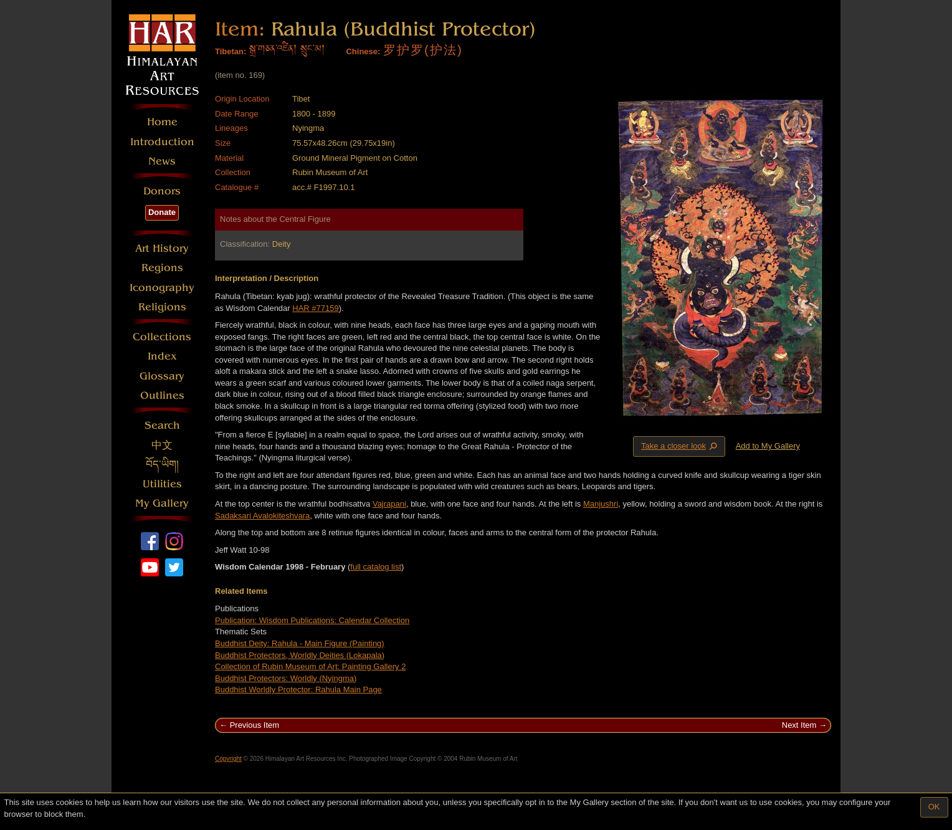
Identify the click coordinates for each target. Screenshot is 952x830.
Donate (162, 212)
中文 (162, 445)
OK (934, 806)
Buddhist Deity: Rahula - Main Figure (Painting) (299, 643)
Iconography (162, 287)
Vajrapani (389, 503)
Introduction (162, 142)
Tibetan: (230, 51)
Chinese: (363, 51)
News (162, 161)
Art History (162, 248)
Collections (162, 337)
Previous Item (254, 725)
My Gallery (162, 503)
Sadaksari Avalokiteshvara (262, 515)
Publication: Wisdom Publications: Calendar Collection (312, 620)
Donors (162, 191)
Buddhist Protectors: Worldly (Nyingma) (285, 678)
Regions (162, 268)
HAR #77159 (315, 308)
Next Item (799, 725)
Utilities (162, 484)
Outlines (162, 395)
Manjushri (600, 503)
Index (162, 356)
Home (162, 122)
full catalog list (375, 566)
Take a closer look (680, 446)
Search (162, 425)
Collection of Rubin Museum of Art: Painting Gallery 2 (310, 666)
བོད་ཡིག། (162, 464)
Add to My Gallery (768, 446)
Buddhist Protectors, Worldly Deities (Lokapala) (299, 655)
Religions (162, 307)
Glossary (162, 376)
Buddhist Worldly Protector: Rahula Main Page (298, 689)
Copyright (228, 758)
